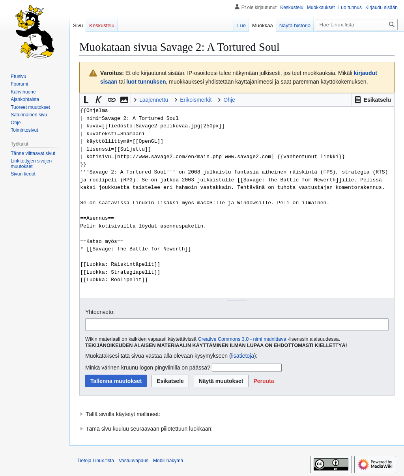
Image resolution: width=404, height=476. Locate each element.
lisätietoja (242, 356)
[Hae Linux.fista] (357, 24)
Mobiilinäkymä (168, 460)
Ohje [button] (229, 100)
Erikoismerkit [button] (195, 100)
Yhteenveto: (100, 312)
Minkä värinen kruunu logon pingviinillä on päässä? (147, 367)
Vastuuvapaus (133, 460)
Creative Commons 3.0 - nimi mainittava (242, 339)
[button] (373, 99)
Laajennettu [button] (153, 100)
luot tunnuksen (146, 81)
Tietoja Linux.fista (95, 460)
